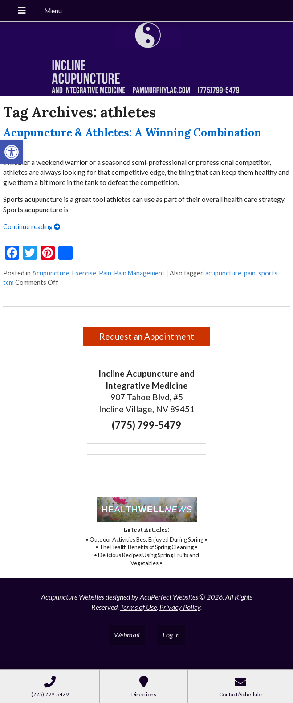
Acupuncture (50, 273)
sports (267, 273)
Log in (171, 634)
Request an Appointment (146, 336)
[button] (11, 152)
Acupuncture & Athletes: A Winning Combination (132, 133)
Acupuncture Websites (72, 596)
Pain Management (139, 273)
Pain (105, 273)
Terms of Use (138, 607)
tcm (8, 282)
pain (250, 273)
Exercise (84, 273)
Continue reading (31, 226)
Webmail (127, 634)
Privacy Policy (179, 607)
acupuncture (223, 273)
